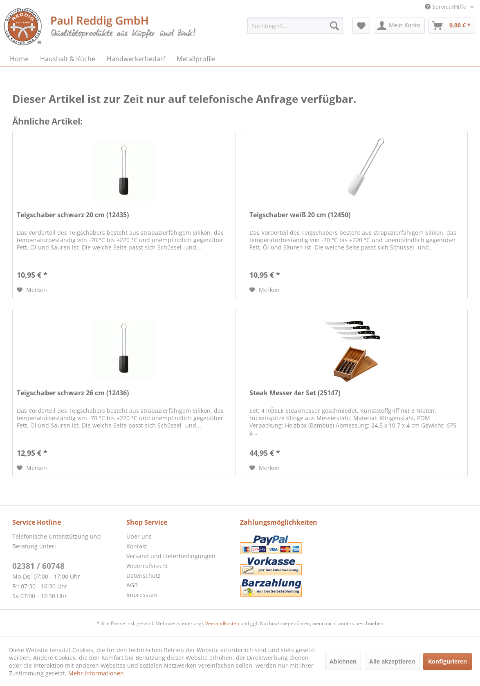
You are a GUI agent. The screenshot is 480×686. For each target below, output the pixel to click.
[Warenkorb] (451, 26)
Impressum (141, 595)
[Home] (19, 59)
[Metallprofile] (196, 59)
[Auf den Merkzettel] (32, 290)
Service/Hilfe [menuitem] (446, 7)
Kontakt (136, 546)
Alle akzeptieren (392, 661)
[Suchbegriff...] (295, 26)
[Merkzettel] (361, 26)
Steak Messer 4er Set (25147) (294, 393)
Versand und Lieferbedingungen (170, 556)
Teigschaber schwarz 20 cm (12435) (73, 215)
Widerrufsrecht (147, 566)
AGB (132, 585)
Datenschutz (143, 575)
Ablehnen (343, 661)
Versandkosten (222, 623)
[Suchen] (334, 26)
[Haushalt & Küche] (67, 59)
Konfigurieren (447, 661)
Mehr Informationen (96, 673)
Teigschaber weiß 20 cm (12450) (299, 215)
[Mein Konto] (399, 26)
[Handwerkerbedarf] (136, 59)
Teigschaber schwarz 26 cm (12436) (73, 393)
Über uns (139, 536)
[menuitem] (295, 26)
